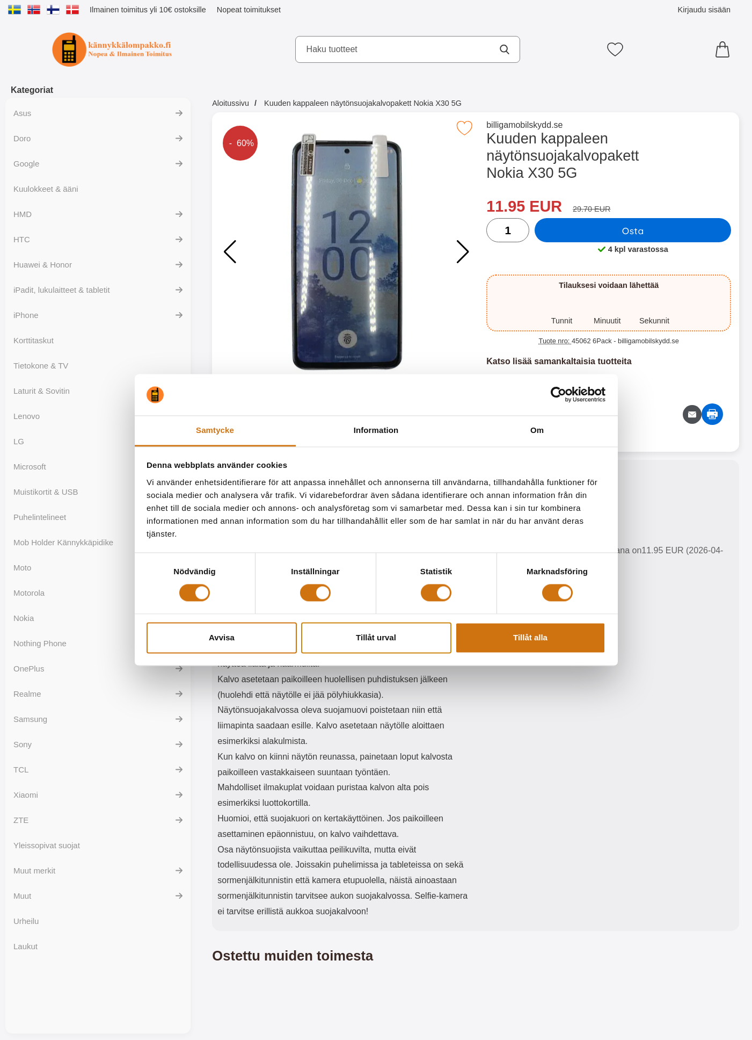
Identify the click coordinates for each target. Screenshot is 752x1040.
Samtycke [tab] (215, 430)
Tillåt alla (530, 637)
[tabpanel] (344, 697)
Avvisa (222, 637)
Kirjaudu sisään (704, 9)
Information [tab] (376, 430)
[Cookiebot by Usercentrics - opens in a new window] (558, 395)
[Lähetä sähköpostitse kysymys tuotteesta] (692, 414)
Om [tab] (537, 430)
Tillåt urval (376, 637)
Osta (633, 230)
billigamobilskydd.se (524, 124)
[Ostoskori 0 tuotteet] (725, 49)
